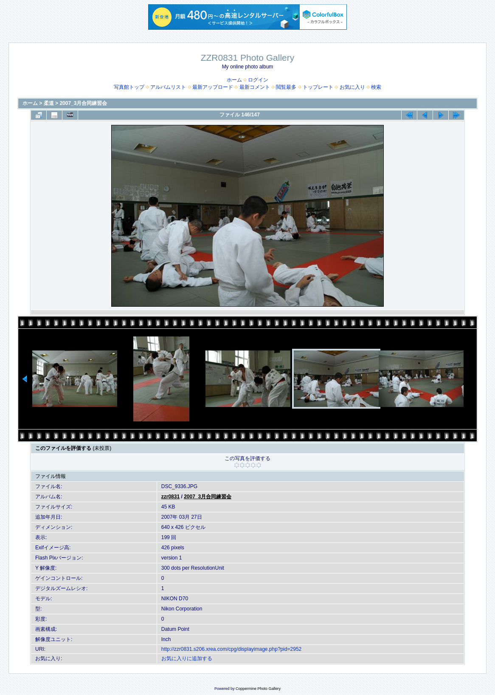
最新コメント (254, 87)
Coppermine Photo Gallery (258, 689)
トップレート (318, 87)
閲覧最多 (286, 87)
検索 (376, 87)
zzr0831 (170, 497)
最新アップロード (212, 87)
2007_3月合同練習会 (83, 103)
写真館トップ (129, 87)
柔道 (49, 103)
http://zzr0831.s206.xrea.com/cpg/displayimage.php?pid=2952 (231, 649)
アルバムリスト (168, 87)
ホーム (234, 80)
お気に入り (352, 87)
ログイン (258, 80)
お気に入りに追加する (186, 658)
